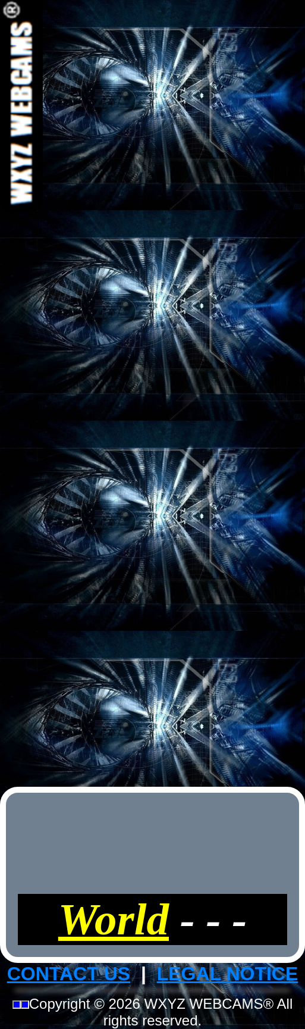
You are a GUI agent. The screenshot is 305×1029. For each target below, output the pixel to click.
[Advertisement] (152, 391)
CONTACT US (68, 973)
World (113, 919)
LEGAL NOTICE (227, 973)
